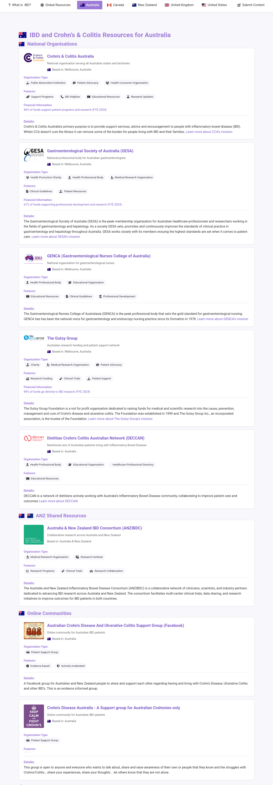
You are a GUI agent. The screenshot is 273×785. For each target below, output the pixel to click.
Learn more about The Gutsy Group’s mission (120, 404)
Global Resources (118, 779)
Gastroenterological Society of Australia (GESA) (90, 136)
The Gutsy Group (62, 323)
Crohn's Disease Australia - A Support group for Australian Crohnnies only (113, 693)
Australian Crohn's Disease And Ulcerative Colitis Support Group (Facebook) (115, 611)
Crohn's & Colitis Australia (70, 41)
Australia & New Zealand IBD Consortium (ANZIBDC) (94, 513)
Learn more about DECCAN (58, 486)
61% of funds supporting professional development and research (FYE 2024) (73, 190)
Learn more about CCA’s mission (209, 117)
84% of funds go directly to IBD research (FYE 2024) (57, 377)
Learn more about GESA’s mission (56, 222)
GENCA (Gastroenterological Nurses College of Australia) (99, 241)
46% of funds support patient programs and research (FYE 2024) (65, 95)
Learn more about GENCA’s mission (222, 304)
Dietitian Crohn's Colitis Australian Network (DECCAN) (95, 423)
